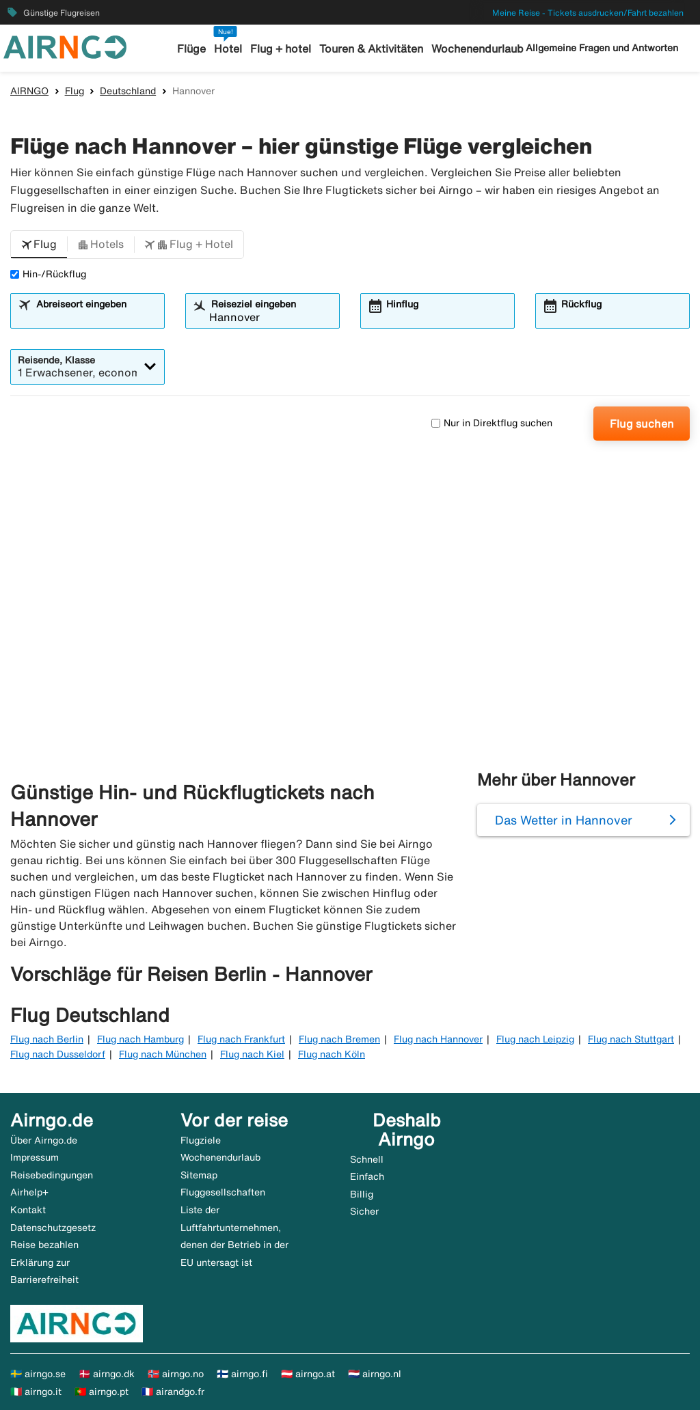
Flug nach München (162, 1054)
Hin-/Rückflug (48, 274)
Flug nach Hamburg (140, 1039)
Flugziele (200, 1140)
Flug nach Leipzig (535, 1039)
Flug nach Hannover (438, 1039)
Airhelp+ (29, 1192)
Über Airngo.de (43, 1140)
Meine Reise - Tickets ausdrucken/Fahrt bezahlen (588, 12)
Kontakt (28, 1210)
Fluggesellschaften (222, 1192)
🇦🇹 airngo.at (308, 1374)
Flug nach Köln (331, 1054)
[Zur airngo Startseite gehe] (64, 45)
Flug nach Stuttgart (631, 1039)
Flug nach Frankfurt (241, 1039)
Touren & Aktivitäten (369, 49)
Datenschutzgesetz (53, 1227)
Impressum (34, 1157)
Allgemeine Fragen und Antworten (602, 48)
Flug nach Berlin (46, 1039)
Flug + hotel (282, 49)
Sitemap (198, 1175)
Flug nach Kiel (252, 1054)
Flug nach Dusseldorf (57, 1054)
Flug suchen (642, 423)
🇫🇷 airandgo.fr (173, 1391)
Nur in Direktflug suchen (491, 423)
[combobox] (95, 317)
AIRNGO (29, 91)
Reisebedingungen (51, 1175)
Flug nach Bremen (339, 1039)
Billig (361, 1194)
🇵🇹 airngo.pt (102, 1391)
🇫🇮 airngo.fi (242, 1374)
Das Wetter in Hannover (563, 820)
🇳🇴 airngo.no (176, 1374)
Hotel (232, 49)
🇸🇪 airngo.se (38, 1374)
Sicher (364, 1211)
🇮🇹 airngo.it (36, 1391)
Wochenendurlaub (472, 49)
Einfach (367, 1176)
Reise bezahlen (44, 1244)
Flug (74, 91)
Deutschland (128, 91)
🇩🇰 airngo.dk (107, 1374)
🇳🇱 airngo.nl (374, 1374)
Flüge (197, 49)
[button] (39, 244)
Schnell (366, 1159)
